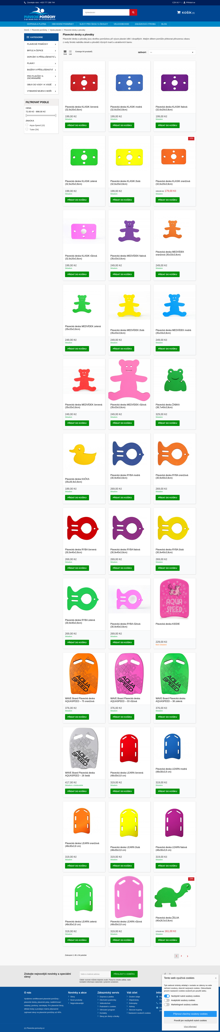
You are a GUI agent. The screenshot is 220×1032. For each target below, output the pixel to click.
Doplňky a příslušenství (40, 57)
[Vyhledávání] (110, 12)
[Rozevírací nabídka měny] (176, 2)
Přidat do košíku (76, 125)
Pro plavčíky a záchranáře (35, 77)
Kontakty (103, 1013)
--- (172, 52)
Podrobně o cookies (107, 1006)
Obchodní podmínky (63, 24)
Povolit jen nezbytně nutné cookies (190, 1020)
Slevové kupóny (135, 1010)
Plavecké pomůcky (37, 44)
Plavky (31, 63)
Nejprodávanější (77, 1003)
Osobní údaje (134, 997)
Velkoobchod (121, 24)
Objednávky (133, 1000)
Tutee (34, 130)
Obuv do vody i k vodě (39, 84)
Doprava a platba (36, 24)
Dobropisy (132, 1003)
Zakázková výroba (145, 24)
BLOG (164, 24)
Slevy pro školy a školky (94, 24)
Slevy (72, 997)
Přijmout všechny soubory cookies (190, 1014)
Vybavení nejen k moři (39, 91)
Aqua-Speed (37, 125)
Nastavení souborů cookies (139, 1013)
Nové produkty (76, 1000)
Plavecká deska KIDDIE (168, 624)
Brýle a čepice (35, 50)
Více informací (190, 1026)
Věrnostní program (107, 1010)
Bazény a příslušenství (40, 70)
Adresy (131, 1006)
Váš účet (132, 992)
